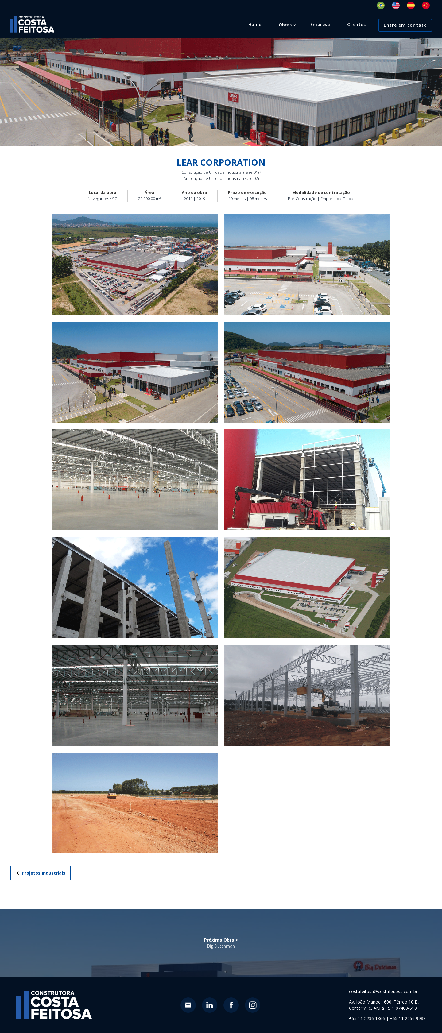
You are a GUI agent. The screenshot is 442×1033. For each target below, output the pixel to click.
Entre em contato (405, 25)
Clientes (356, 24)
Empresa (320, 24)
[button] (285, 25)
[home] (32, 24)
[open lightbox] (135, 264)
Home (255, 24)
